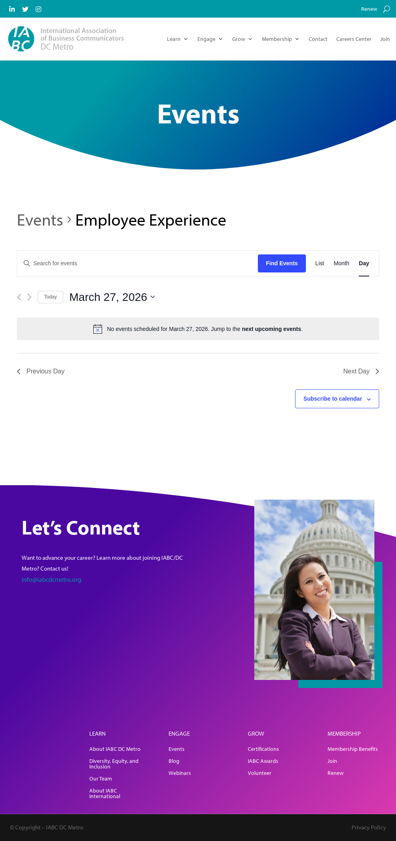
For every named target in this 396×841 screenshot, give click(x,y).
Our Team (100, 779)
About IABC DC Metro (115, 749)
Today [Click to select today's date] (50, 297)
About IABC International (104, 794)
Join (385, 38)
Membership (277, 38)
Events (40, 219)
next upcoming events (271, 329)
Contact (318, 38)
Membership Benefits (353, 749)
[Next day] (29, 297)
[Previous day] (19, 297)
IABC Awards (263, 761)
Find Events (282, 263)
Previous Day (40, 371)
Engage (206, 38)
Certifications (263, 749)
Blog (174, 761)
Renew (369, 9)
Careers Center (354, 38)
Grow (238, 38)
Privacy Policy (369, 827)
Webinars (180, 773)
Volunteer (259, 773)
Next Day (361, 371)
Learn (174, 38)
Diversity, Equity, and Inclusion (114, 764)
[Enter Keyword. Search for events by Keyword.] (137, 263)
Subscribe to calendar (333, 398)
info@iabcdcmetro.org (51, 579)
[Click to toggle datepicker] (112, 297)
